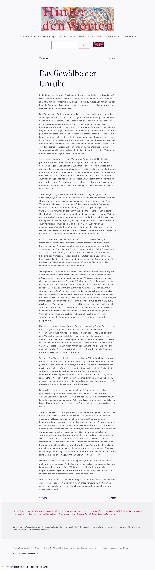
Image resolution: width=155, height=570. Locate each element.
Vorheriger (44, 58)
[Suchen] (84, 45)
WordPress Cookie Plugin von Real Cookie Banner (25, 566)
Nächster (111, 58)
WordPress (33, 553)
